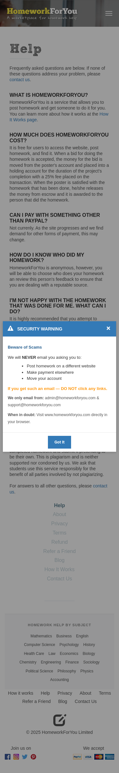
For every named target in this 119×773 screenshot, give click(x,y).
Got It (59, 442)
